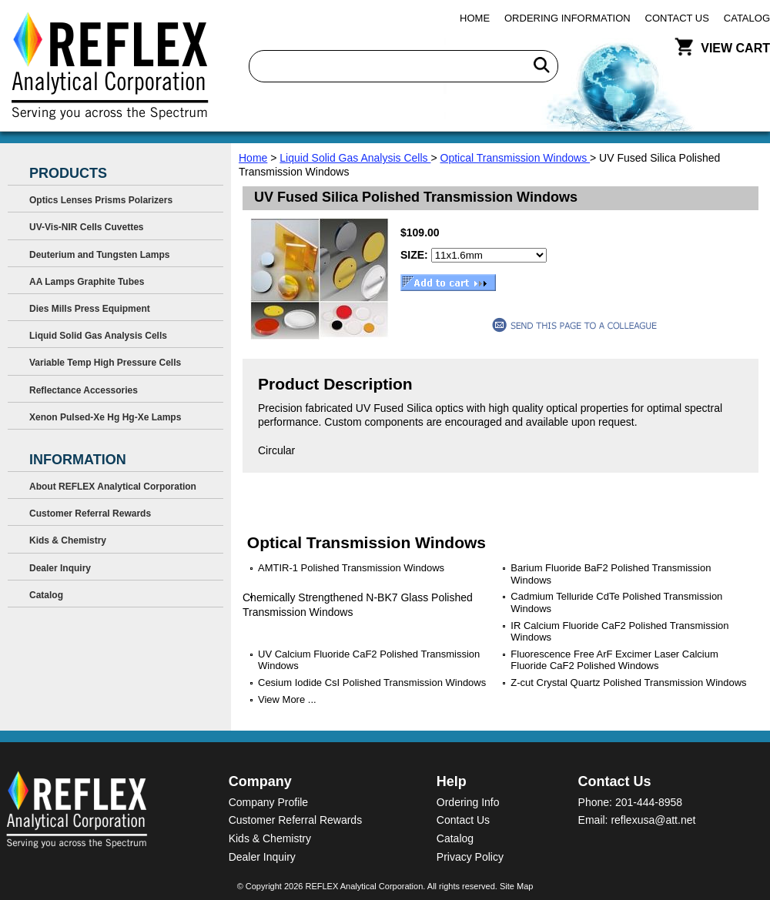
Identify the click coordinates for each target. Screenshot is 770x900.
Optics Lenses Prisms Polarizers (100, 200)
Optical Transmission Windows (515, 158)
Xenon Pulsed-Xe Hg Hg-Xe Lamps (105, 417)
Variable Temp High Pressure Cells (105, 362)
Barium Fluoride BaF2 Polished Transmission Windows (611, 574)
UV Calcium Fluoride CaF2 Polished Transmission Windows (369, 660)
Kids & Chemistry (67, 540)
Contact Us (677, 18)
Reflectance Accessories (83, 390)
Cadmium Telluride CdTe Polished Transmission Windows (616, 602)
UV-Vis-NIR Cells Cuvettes (86, 227)
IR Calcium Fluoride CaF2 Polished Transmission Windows (619, 632)
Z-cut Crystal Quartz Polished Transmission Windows (628, 682)
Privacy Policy (470, 857)
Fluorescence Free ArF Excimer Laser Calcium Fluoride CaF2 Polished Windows (614, 660)
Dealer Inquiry (60, 568)
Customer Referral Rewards (90, 513)
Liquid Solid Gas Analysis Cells (355, 158)
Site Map (516, 886)
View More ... (287, 699)
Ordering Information (567, 18)
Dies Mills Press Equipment (89, 308)
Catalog (747, 18)
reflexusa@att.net (653, 820)
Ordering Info (468, 802)
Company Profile (269, 802)
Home (475, 18)
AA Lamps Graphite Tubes (86, 281)
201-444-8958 (648, 802)
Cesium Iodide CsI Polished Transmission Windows (372, 682)
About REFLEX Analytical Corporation (112, 486)
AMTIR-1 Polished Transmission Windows (351, 568)
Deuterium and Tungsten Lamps (99, 254)
